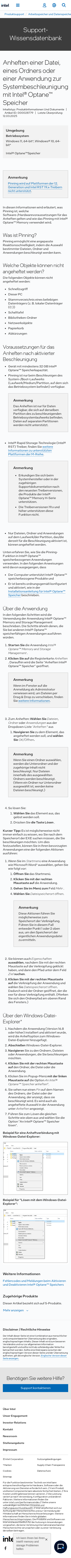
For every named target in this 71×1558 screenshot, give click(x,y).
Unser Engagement (15, 1415)
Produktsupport (14, 14)
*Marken (7, 1465)
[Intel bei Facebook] (5, 1548)
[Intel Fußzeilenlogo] (10, 1539)
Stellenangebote (13, 1443)
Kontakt (8, 1429)
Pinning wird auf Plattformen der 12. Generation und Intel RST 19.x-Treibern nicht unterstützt (35, 187)
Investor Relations (14, 1422)
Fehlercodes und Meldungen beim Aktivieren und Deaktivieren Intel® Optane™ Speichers (34, 1283)
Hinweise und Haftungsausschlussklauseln (23, 1507)
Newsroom (10, 1436)
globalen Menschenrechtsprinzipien (24, 1518)
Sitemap (7, 1476)
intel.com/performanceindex (24, 1502)
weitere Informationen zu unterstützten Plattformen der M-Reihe (30, 450)
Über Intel (9, 1409)
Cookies (7, 1470)
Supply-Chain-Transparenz (51, 1465)
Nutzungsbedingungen (49, 1459)
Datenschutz (44, 1470)
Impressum (10, 1449)
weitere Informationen (34, 701)
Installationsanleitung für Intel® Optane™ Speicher (36, 593)
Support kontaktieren (36, 1388)
